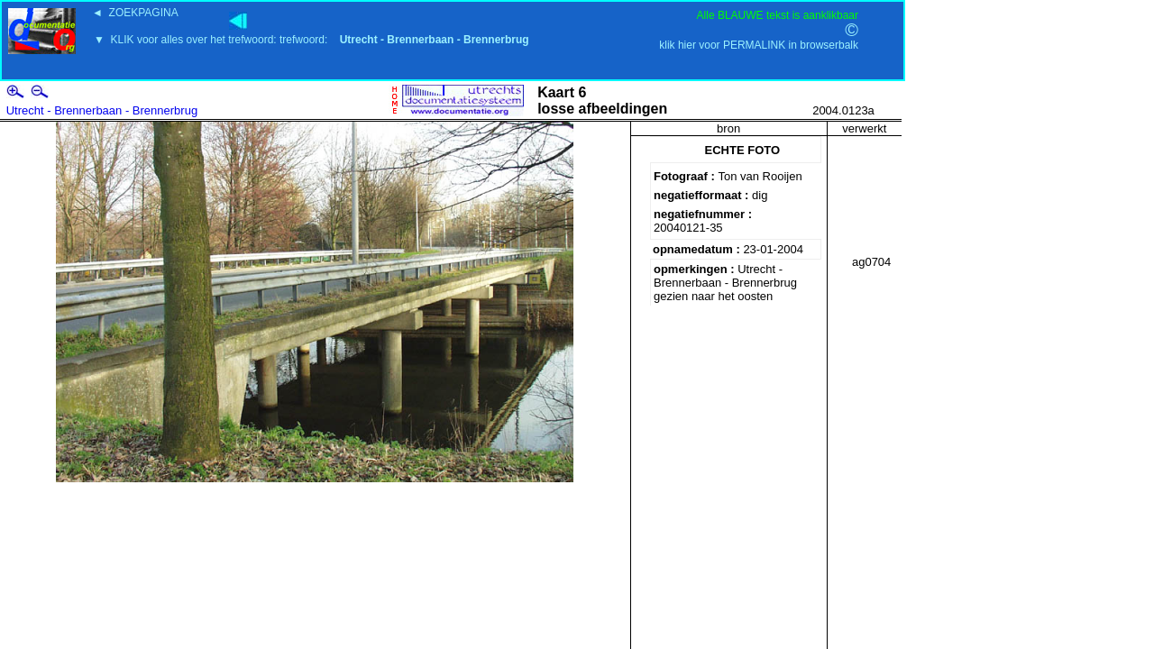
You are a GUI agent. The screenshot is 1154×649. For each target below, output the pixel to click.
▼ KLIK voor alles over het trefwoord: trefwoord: (311, 39)
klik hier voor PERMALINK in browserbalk (758, 45)
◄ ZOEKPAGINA (135, 12)
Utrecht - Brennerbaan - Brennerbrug (101, 110)
